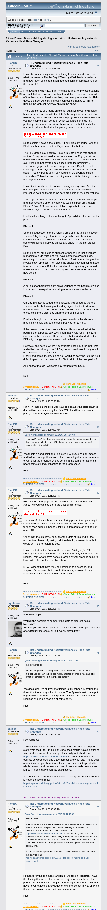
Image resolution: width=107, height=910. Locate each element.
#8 (98, 807)
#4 (98, 493)
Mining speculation (55, 38)
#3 (98, 427)
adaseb (12, 395)
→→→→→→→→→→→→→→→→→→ (42, 384)
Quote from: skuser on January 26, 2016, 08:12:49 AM (50, 814)
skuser (12, 728)
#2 (98, 398)
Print (96, 50)
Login (41, 31)
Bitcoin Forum (14, 38)
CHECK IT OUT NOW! (34, 389)
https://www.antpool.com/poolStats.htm (45, 756)
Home (15, 31)
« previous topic (77, 46)
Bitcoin (28, 38)
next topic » (93, 46)
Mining (38, 38)
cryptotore (14, 603)
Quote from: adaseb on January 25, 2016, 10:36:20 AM (50, 435)
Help (23, 31)
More (60, 31)
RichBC (12, 63)
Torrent (25, 27)
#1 (98, 66)
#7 (98, 732)
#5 (98, 606)
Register (50, 31)
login (36, 19)
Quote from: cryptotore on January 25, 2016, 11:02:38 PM (51, 661)
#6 (98, 653)
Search (32, 31)
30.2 (19, 27)
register (46, 19)
